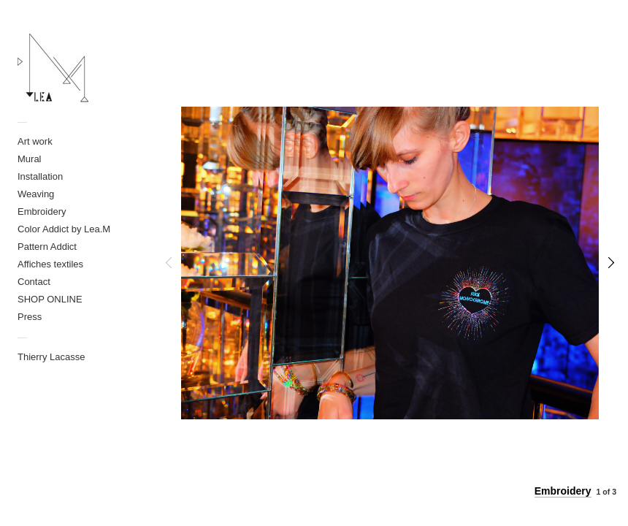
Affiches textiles (50, 264)
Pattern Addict (47, 246)
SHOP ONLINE (50, 299)
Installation (40, 176)
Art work (35, 141)
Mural (30, 158)
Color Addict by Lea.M (64, 229)
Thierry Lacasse (51, 356)
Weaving (36, 193)
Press (30, 316)
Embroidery (42, 211)
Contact (34, 281)
